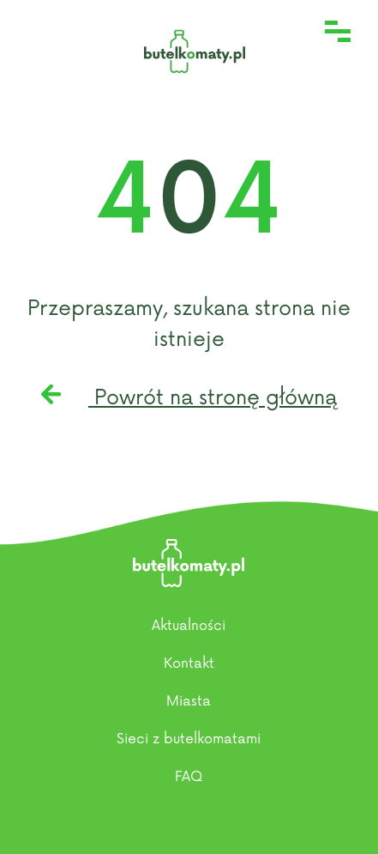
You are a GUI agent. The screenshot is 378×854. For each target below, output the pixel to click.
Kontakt (189, 663)
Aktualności (188, 625)
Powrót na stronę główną (189, 397)
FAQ (188, 776)
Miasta (188, 701)
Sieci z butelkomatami (189, 739)
